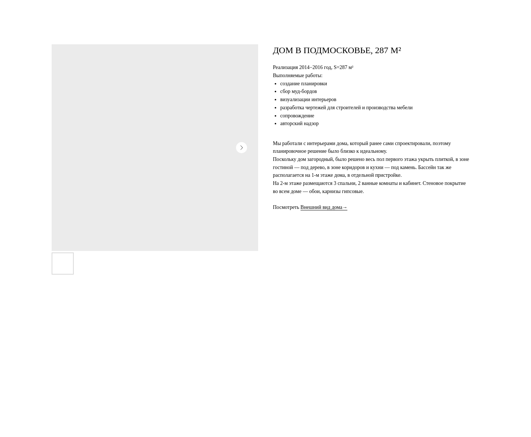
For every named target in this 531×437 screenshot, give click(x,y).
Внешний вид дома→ (324, 207)
